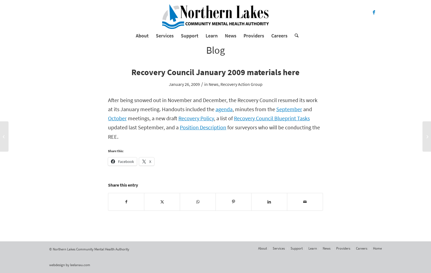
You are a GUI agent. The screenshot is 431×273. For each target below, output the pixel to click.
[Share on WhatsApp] (198, 202)
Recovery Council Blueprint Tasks (272, 118)
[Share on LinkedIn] (269, 202)
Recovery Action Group (241, 84)
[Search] (295, 36)
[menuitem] (142, 36)
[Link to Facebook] (374, 12)
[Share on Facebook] (126, 202)
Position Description (203, 127)
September (289, 109)
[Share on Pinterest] (233, 202)
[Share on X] (162, 202)
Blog (215, 50)
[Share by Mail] (305, 202)
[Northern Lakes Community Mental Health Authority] (215, 16)
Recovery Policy (196, 118)
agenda (224, 109)
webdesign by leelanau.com (69, 265)
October (117, 118)
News (214, 84)
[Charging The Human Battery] (426, 136)
